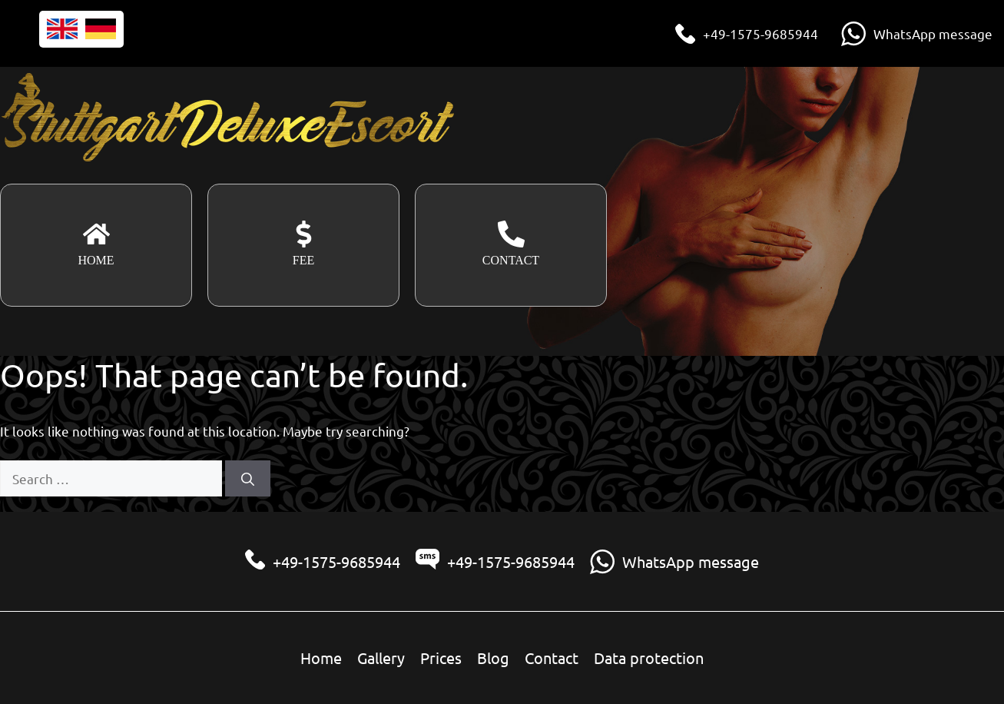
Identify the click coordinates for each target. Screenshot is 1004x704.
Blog (493, 657)
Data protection (649, 657)
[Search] (247, 478)
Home (321, 657)
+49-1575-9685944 (760, 33)
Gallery (381, 657)
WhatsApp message (932, 33)
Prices (441, 657)
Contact (551, 657)
